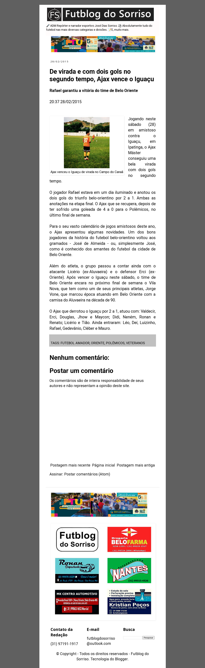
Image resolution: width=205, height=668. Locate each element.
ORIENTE (97, 343)
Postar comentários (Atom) (87, 474)
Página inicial (103, 465)
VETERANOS (135, 343)
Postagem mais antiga (136, 465)
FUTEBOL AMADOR (75, 343)
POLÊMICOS (115, 343)
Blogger (121, 659)
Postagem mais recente (70, 465)
